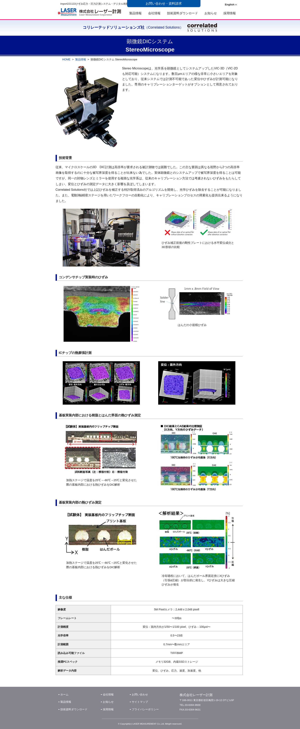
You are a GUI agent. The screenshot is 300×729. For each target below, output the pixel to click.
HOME (66, 59)
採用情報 (229, 13)
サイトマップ (140, 701)
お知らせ (211, 13)
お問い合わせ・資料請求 (164, 3)
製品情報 (135, 13)
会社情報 (154, 13)
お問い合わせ (140, 694)
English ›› (231, 4)
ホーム (64, 694)
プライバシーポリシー (145, 709)
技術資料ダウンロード (182, 13)
